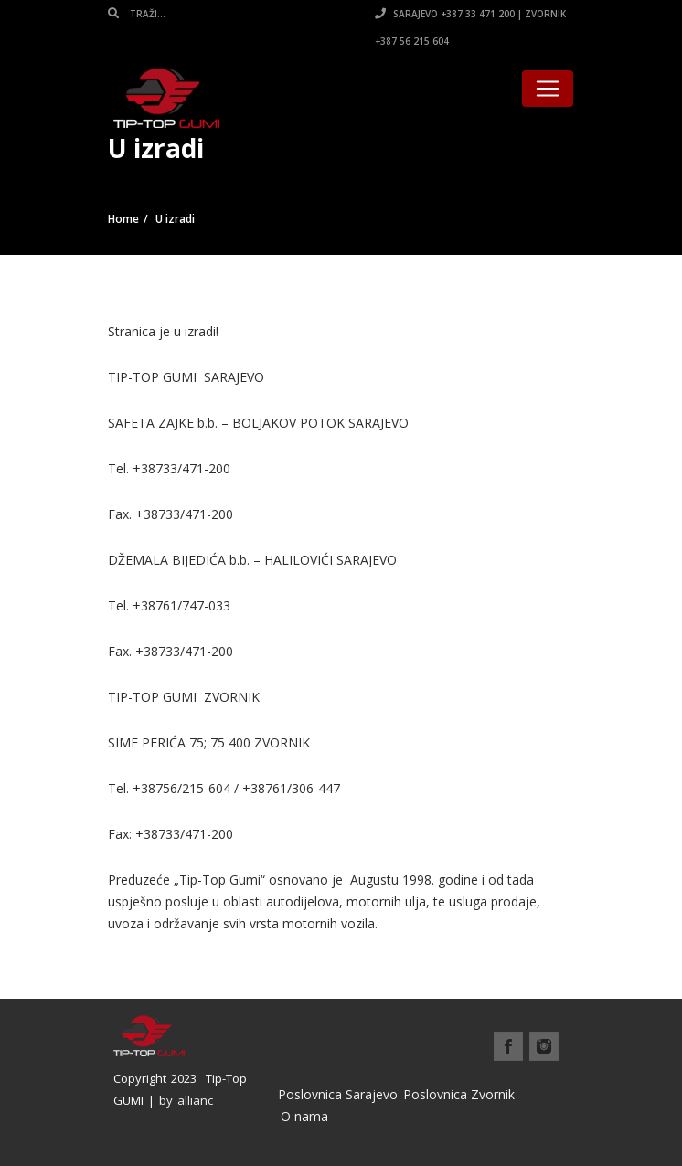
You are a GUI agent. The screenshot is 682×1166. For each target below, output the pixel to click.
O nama (304, 1116)
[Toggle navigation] (547, 88)
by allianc (186, 1100)
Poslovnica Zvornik (459, 1094)
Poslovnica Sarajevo (338, 1094)
